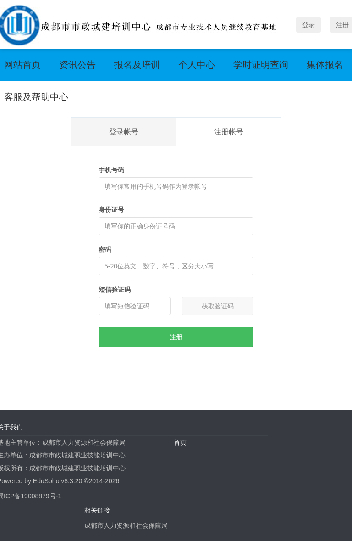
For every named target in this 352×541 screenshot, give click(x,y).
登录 (308, 24)
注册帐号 (228, 132)
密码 (105, 249)
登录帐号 (123, 132)
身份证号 (111, 209)
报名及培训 (137, 65)
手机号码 (111, 169)
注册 (176, 336)
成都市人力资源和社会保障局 (126, 525)
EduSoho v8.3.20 (57, 481)
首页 (180, 442)
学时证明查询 (260, 65)
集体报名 (325, 65)
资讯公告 (77, 65)
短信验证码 (115, 289)
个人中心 (196, 65)
